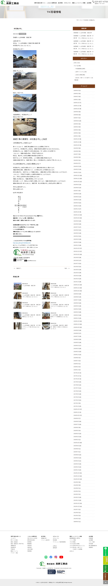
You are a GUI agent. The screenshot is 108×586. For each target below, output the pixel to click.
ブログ (75, 65)
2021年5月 (76, 269)
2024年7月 (76, 154)
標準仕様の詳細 (31, 540)
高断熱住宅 (13, 545)
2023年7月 (76, 190)
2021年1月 (76, 281)
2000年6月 (76, 521)
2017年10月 (76, 378)
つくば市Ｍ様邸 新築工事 (28, 285)
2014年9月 (76, 482)
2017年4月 (76, 397)
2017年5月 (76, 394)
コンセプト (13, 538)
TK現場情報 (78, 68)
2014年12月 (76, 473)
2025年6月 (76, 120)
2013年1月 (76, 500)
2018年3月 (76, 363)
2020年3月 (76, 312)
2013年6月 (76, 488)
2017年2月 (76, 403)
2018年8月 (76, 357)
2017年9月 (76, 382)
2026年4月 (76, 90)
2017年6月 (76, 391)
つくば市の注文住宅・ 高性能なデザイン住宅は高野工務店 (51, 582)
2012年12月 (76, 503)
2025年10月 (76, 108)
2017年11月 (76, 376)
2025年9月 (76, 111)
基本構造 (29, 541)
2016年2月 (76, 439)
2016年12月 (76, 409)
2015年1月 (76, 470)
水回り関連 (30, 549)
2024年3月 (76, 166)
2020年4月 (76, 309)
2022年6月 (76, 230)
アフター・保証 (14, 552)
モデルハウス (56, 538)
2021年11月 (76, 251)
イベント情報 (73, 540)
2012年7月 (76, 509)
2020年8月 (76, 297)
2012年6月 (76, 512)
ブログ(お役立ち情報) (74, 543)
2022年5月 (76, 233)
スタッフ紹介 (92, 541)
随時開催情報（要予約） (75, 538)
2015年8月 (76, 448)
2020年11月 (76, 287)
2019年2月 (76, 351)
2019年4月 (76, 345)
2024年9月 (76, 148)
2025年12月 (76, 102)
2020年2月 (76, 315)
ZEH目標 (91, 543)
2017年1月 (76, 406)
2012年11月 (76, 506)
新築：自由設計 (14, 541)
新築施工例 (43, 538)
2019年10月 (76, 327)
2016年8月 (76, 421)
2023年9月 (76, 184)
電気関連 (29, 551)
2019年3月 (76, 348)
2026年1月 (76, 99)
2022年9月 (76, 221)
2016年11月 (76, 412)
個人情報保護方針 (93, 545)
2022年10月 (76, 218)
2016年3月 (76, 436)
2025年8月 (76, 114)
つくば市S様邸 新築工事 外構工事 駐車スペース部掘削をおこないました (60, 316)
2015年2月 (76, 467)
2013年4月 (76, 491)
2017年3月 (76, 400)
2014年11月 (76, 476)
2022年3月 (76, 239)
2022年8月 (76, 224)
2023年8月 (76, 187)
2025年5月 (76, 124)
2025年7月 (76, 117)
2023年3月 (76, 202)
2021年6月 (76, 266)
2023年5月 (76, 196)
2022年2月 (76, 242)
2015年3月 (76, 464)
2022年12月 (76, 212)
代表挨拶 (91, 538)
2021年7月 (76, 263)
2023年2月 (76, 205)
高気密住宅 (13, 547)
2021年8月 (76, 260)
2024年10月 (76, 145)
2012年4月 (76, 515)
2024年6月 (76, 157)
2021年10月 (76, 254)
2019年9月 (76, 330)
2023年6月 (76, 193)
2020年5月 (76, 306)
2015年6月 (76, 454)
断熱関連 (29, 543)
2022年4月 (76, 236)
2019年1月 (76, 354)
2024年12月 (76, 139)
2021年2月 (76, 278)
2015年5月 (76, 457)
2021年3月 (76, 275)
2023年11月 (76, 178)
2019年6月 (76, 339)
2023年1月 (76, 208)
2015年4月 (76, 460)
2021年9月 (76, 257)
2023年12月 (76, 175)
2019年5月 (76, 342)
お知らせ (76, 62)
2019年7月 (76, 336)
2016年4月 (76, 433)
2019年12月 (76, 321)
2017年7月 (76, 388)
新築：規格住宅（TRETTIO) (17, 543)
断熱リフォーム (14, 551)
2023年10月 (76, 181)
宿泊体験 (55, 540)
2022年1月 (76, 245)
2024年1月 (76, 172)
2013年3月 (76, 494)
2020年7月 (76, 300)
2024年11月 (76, 142)
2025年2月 (76, 133)
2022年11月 (76, 215)
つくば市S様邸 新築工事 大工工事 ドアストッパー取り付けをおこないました (31, 327)
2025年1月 (76, 136)
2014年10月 (76, 479)
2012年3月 (76, 518)
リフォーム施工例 (45, 540)
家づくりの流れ (14, 540)
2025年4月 (76, 126)
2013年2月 (76, 497)
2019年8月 (76, 333)
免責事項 (91, 547)
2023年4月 (76, 199)
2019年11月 (76, 324)
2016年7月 (76, 424)
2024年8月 (76, 151)
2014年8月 (76, 485)
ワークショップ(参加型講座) (59, 541)
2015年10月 (76, 442)
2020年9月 (76, 293)
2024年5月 (76, 160)
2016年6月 (76, 427)
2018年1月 (76, 369)
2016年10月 (76, 415)
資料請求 (55, 547)
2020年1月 (76, 318)
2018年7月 (76, 360)
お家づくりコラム (79, 71)
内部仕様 (29, 547)
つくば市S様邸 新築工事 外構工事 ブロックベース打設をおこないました (60, 306)
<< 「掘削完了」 (18, 268)
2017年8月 (76, 385)
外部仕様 (29, 545)
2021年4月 (76, 272)
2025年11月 (76, 105)
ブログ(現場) (72, 541)
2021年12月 (76, 248)
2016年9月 (76, 418)
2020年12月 (76, 284)
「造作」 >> (67, 268)
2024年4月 (76, 163)
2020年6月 (76, 303)
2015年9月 (76, 445)
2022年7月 (76, 227)
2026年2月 (76, 96)
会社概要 (91, 540)
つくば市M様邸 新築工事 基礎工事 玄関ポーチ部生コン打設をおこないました (59, 327)
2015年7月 (76, 451)
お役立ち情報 (78, 74)
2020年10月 (76, 290)
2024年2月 (76, 169)
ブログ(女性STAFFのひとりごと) (77, 545)
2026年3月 (76, 93)
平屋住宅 (13, 549)
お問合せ (55, 546)
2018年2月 (76, 366)
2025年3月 (76, 130)
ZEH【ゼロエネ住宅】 (32, 538)
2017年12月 (76, 372)
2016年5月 (76, 430)
